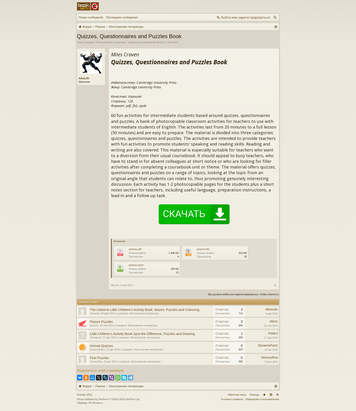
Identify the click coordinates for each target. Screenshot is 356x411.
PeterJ (273, 333)
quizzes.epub (136, 265)
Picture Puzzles (101, 322)
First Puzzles (99, 358)
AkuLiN (160, 42)
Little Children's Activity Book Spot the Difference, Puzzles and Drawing (142, 334)
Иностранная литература (111, 42)
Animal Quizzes (101, 346)
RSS (277, 394)
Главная (264, 394)
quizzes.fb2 (203, 249)
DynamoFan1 (97, 349)
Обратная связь (237, 394)
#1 (275, 285)
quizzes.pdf (135, 249)
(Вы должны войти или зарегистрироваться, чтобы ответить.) (243, 294)
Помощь (255, 394)
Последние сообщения (122, 17)
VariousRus (96, 361)
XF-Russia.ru (95, 402)
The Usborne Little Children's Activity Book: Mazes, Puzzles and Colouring (144, 310)
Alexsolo (94, 313)
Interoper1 (95, 337)
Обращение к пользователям (262, 399)
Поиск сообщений (91, 17)
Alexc (274, 321)
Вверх (270, 394)
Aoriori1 (94, 325)
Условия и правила (232, 399)
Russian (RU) (84, 394)
